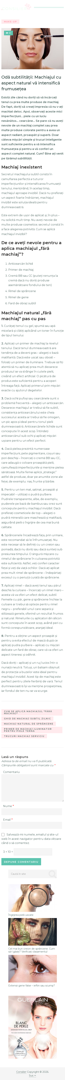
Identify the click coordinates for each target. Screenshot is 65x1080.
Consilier (21, 1071)
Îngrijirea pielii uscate (20, 915)
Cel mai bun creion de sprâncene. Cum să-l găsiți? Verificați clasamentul (31, 950)
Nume (8, 806)
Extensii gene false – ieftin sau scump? (31, 985)
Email (8, 819)
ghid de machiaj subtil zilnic (27, 718)
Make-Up (10, 21)
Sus (32, 1075)
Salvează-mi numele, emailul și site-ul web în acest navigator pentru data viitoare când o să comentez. (31, 839)
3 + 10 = (8, 851)
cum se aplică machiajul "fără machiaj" (28, 712)
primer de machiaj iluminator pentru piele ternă (28, 730)
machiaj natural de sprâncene (28, 723)
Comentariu (11, 772)
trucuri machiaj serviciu (24, 736)
